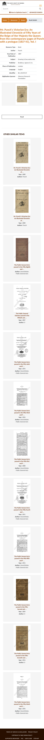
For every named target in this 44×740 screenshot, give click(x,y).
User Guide (28, 738)
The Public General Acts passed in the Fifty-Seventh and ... (22, 656)
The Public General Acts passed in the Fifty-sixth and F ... (22, 364)
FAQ (22, 738)
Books (23, 20)
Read (22, 117)
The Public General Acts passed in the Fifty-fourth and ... (22, 510)
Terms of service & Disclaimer (16, 732)
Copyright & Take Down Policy (22, 735)
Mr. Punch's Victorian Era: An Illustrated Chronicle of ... (22, 170)
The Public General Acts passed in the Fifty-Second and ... (22, 607)
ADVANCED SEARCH (35, 12)
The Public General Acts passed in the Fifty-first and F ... (22, 461)
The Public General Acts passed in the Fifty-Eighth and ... (22, 267)
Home (5, 20)
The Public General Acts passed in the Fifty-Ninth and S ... (22, 704)
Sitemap (36, 738)
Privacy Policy (33, 732)
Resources (14, 20)
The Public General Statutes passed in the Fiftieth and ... (22, 316)
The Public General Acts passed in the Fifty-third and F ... (22, 413)
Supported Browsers (12, 738)
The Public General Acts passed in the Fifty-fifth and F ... (22, 558)
